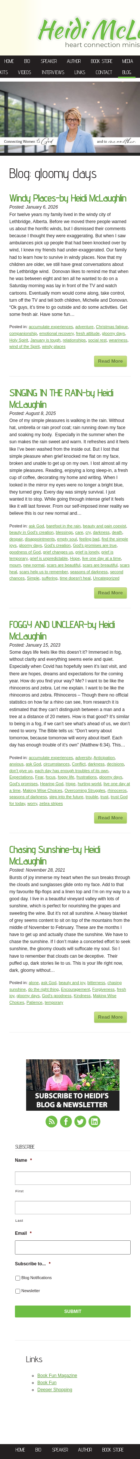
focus (50, 777)
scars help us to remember (43, 572)
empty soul (67, 539)
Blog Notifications (36, 1277)
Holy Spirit (18, 340)
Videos (24, 72)
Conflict (79, 764)
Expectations (21, 777)
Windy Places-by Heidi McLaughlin (67, 198)
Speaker (49, 61)
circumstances (56, 764)
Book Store (101, 61)
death (117, 532)
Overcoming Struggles (85, 790)
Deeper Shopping (54, 1389)
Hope (75, 558)
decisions (115, 764)
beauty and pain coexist (104, 526)
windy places (53, 346)
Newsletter (30, 1290)
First (19, 1191)
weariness (118, 340)
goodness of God (25, 552)
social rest (97, 340)
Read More (110, 361)
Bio (27, 61)
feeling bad (89, 539)
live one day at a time (101, 558)
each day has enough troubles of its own (71, 770)
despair (15, 539)
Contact (104, 72)
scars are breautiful (100, 565)
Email (23, 1233)
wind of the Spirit (24, 346)
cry (88, 532)
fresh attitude (88, 333)
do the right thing (43, 989)
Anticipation (104, 757)
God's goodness (56, 995)
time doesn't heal (75, 578)
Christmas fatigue (112, 326)
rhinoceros (117, 790)
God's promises (23, 783)
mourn (15, 565)
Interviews (53, 72)
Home (9, 61)
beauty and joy (72, 982)
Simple (33, 578)
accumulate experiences (51, 326)
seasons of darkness (89, 572)
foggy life (66, 777)
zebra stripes (51, 803)
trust (104, 796)
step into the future (66, 796)
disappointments (40, 539)
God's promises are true (94, 545)
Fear (39, 777)
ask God (36, 526)
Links (80, 72)
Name (23, 1160)
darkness (101, 532)
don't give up (20, 770)
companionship (23, 333)
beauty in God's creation (31, 532)
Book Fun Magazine (57, 1375)
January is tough (45, 340)
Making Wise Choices (42, 790)
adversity (83, 757)
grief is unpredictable (49, 558)
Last (19, 1220)
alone (34, 982)
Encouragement (75, 989)
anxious (16, 764)
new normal (33, 565)
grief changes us (58, 552)
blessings (64, 532)
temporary (54, 1002)
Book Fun (46, 1382)
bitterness (96, 982)
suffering (49, 578)
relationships (74, 340)
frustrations (87, 777)
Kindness (82, 995)
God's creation (57, 545)
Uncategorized (106, 578)
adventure (84, 326)
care (79, 532)
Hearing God (51, 783)
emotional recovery (56, 333)
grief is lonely (87, 552)
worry (32, 803)
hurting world (89, 783)
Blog (126, 72)
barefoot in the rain (63, 526)
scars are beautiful (63, 565)
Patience (35, 1002)
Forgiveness (103, 989)
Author (74, 61)
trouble (91, 796)
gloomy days (113, 333)
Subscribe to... (32, 1263)
